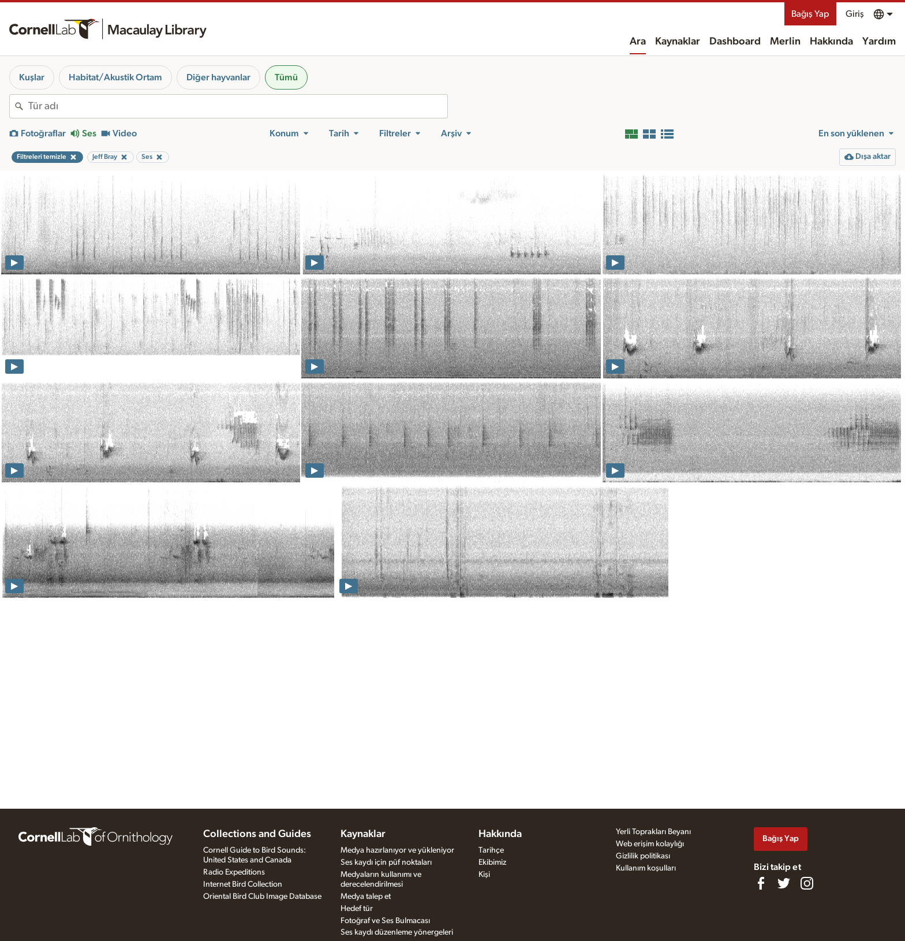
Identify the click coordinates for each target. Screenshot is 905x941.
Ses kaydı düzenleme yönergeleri (397, 932)
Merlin (785, 41)
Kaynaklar (677, 41)
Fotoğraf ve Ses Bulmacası (385, 921)
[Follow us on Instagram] (807, 883)
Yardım (879, 41)
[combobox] (237, 106)
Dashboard (735, 41)
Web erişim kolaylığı (650, 844)
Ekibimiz (492, 862)
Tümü (286, 77)
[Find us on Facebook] (761, 883)
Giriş (855, 13)
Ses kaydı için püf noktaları (386, 862)
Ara (638, 41)
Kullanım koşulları (646, 868)
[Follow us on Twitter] (784, 883)
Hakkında (831, 41)
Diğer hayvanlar (218, 77)
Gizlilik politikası (643, 856)
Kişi (484, 875)
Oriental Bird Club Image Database (262, 896)
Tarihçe (491, 850)
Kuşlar (31, 77)
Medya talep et (366, 896)
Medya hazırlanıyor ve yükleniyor (397, 850)
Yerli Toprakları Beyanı (653, 832)
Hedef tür (357, 909)
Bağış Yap (810, 13)
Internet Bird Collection (242, 884)
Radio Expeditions (234, 872)
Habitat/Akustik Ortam (115, 77)
